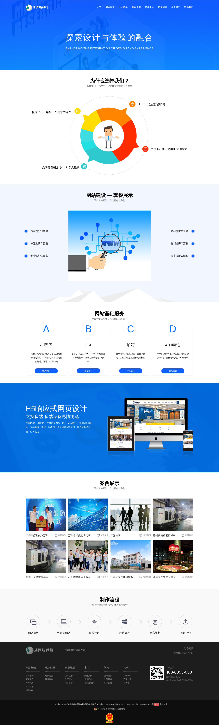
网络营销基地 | (187, 653)
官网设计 (30, 676)
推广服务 (123, 7)
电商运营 (49, 676)
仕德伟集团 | (177, 653)
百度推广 (30, 679)
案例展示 (162, 7)
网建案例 (62, 535)
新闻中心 (149, 7)
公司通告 (108, 676)
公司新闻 (108, 679)
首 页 (98, 7)
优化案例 (88, 679)
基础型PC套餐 (36, 231)
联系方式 (127, 679)
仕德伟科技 (130, 704)
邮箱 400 (29, 690)
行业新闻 (108, 683)
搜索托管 (30, 683)
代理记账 (69, 679)
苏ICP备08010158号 (145, 704)
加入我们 (127, 683)
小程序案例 (89, 683)
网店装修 (49, 679)
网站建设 (110, 7)
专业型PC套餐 (36, 256)
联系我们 (188, 7)
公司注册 (69, 676)
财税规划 (136, 7)
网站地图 (163, 704)
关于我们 (175, 7)
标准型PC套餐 (36, 243)
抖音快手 (30, 686)
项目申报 (69, 683)
